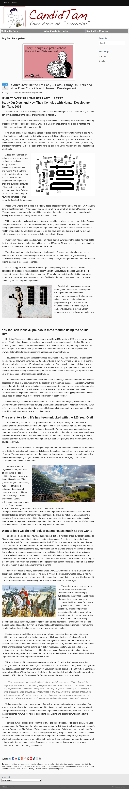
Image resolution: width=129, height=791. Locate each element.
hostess (37, 766)
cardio (33, 764)
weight (32, 769)
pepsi (86, 766)
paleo (80, 766)
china (47, 764)
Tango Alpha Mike (10, 93)
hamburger (28, 766)
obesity (67, 766)
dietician (63, 764)
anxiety (7, 764)
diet (57, 764)
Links (14, 3)
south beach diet (13, 769)
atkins (14, 764)
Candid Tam (11, 787)
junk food (45, 766)
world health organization (47, 769)
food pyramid (7, 766)
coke (52, 764)
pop (91, 766)
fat (90, 764)
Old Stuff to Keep (9, 31)
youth (60, 769)
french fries (18, 766)
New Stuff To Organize (97, 31)
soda (4, 769)
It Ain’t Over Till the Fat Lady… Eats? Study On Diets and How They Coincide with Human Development (51, 86)
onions (73, 766)
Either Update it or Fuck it (56, 31)
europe (77, 764)
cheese (40, 764)
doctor (70, 764)
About (6, 3)
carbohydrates (23, 764)
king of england (56, 766)
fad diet (85, 764)
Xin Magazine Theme (119, 787)
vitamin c (25, 769)
